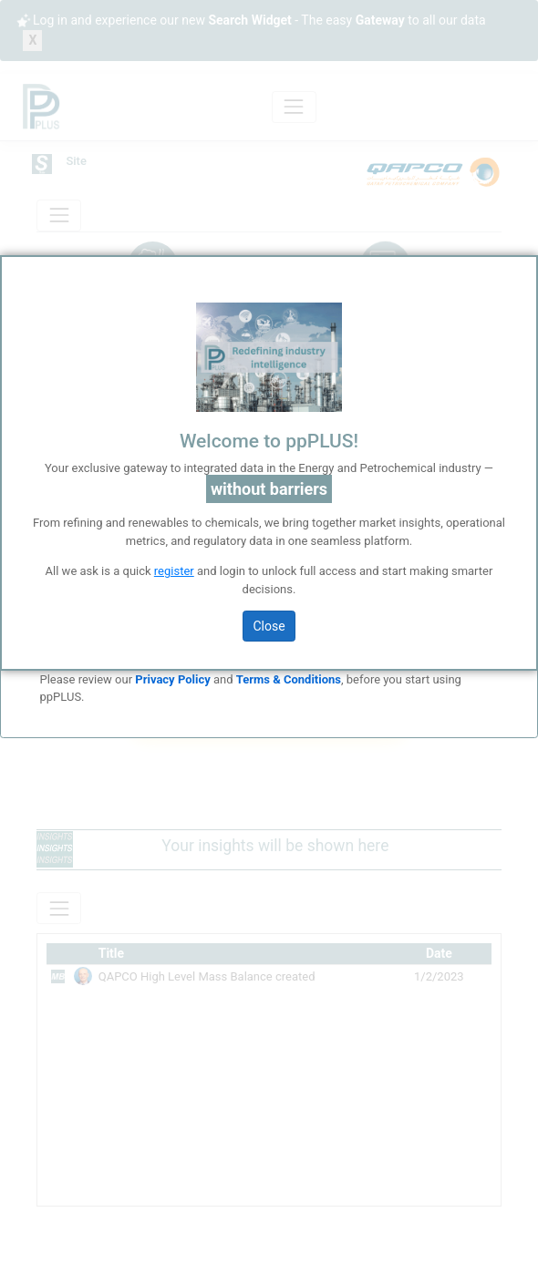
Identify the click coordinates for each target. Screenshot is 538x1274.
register (174, 571)
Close (269, 626)
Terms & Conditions (288, 679)
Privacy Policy (172, 679)
